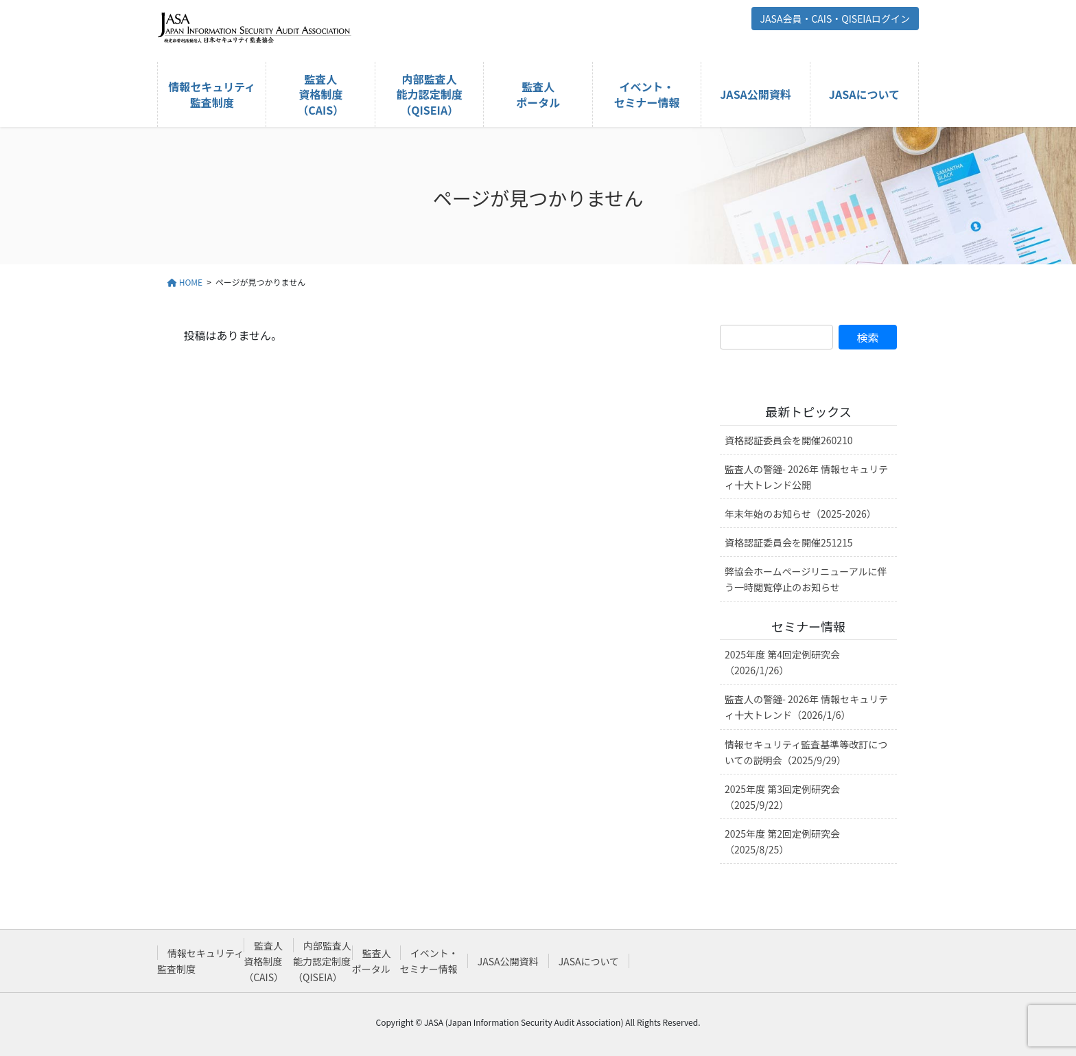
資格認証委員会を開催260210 (789, 440)
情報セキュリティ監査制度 (200, 961)
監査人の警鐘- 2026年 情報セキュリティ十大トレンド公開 (806, 477)
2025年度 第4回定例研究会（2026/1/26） (782, 662)
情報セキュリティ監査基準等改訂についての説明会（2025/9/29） (806, 752)
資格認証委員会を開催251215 (789, 542)
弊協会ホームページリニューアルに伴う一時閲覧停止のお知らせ (806, 579)
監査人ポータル (371, 961)
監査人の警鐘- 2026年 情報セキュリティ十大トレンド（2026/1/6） (806, 707)
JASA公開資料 (508, 961)
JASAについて (589, 961)
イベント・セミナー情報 (429, 961)
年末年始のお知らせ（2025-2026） (800, 513)
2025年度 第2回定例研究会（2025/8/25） (782, 841)
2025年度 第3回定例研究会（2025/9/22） (782, 797)
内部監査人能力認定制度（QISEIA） (322, 961)
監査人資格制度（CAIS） (263, 961)
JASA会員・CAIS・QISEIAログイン (835, 18)
